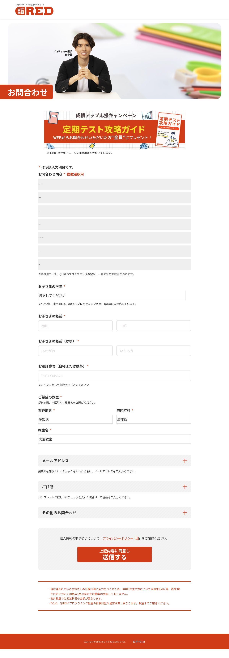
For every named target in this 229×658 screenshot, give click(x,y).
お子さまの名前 (50, 317)
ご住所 (47, 493)
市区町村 (124, 413)
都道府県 (45, 413)
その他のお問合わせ (59, 519)
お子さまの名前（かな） (57, 343)
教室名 (43, 434)
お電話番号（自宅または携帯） (62, 368)
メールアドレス (55, 467)
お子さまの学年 (50, 286)
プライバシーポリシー (118, 544)
